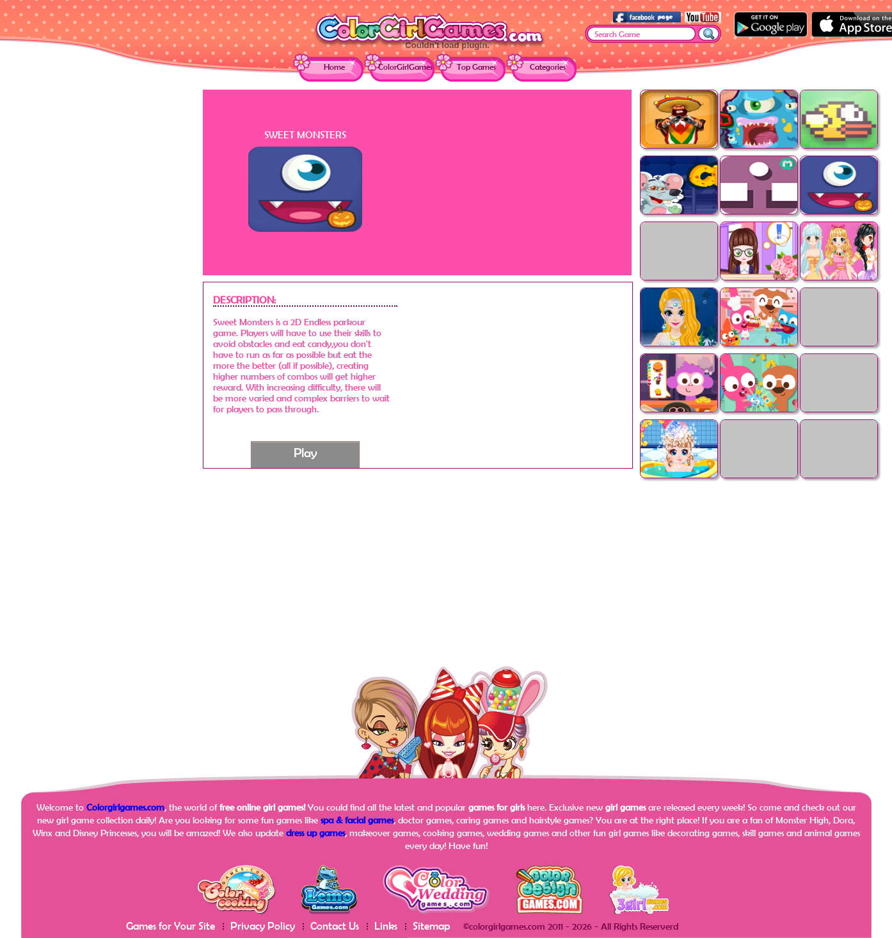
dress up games (315, 832)
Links (385, 925)
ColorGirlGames (405, 67)
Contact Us (334, 925)
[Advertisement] (100, 282)
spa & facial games (357, 819)
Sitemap (431, 925)
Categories (548, 67)
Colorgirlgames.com (125, 807)
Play (305, 452)
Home (334, 67)
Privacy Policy (262, 925)
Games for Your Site (170, 925)
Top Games (476, 67)
